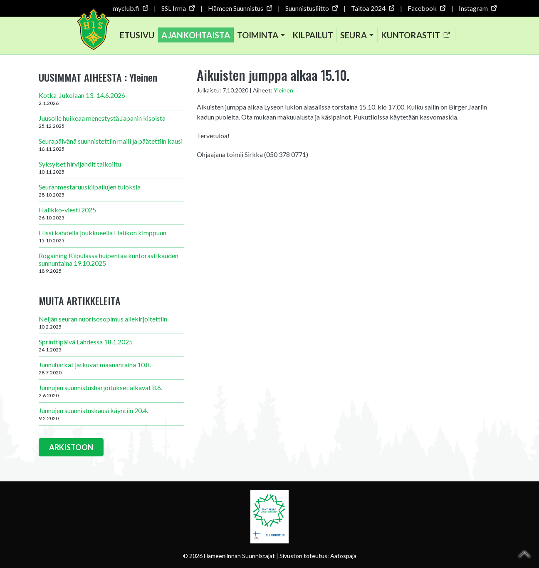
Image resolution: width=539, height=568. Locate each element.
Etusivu (137, 35)
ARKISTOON (71, 447)
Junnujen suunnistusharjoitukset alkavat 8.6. (111, 391)
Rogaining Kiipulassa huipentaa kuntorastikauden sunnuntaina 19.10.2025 (111, 263)
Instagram (477, 8)
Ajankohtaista (195, 35)
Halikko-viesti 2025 (111, 213)
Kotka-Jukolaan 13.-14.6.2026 (111, 99)
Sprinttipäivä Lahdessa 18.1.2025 (111, 345)
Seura (353, 35)
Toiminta (257, 35)
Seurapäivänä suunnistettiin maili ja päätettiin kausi (111, 144)
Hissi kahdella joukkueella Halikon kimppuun (111, 236)
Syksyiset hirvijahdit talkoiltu (111, 167)
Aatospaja (343, 555)
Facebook (426, 8)
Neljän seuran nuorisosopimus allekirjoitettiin (111, 322)
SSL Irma (177, 8)
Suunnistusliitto (311, 8)
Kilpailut (312, 35)
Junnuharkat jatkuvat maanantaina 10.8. (111, 368)
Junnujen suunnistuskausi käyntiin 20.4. (111, 414)
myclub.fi (130, 8)
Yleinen (283, 90)
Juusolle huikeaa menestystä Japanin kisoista (111, 122)
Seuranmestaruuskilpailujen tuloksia (111, 190)
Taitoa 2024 (372, 8)
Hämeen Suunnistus (240, 8)
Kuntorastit (415, 35)
